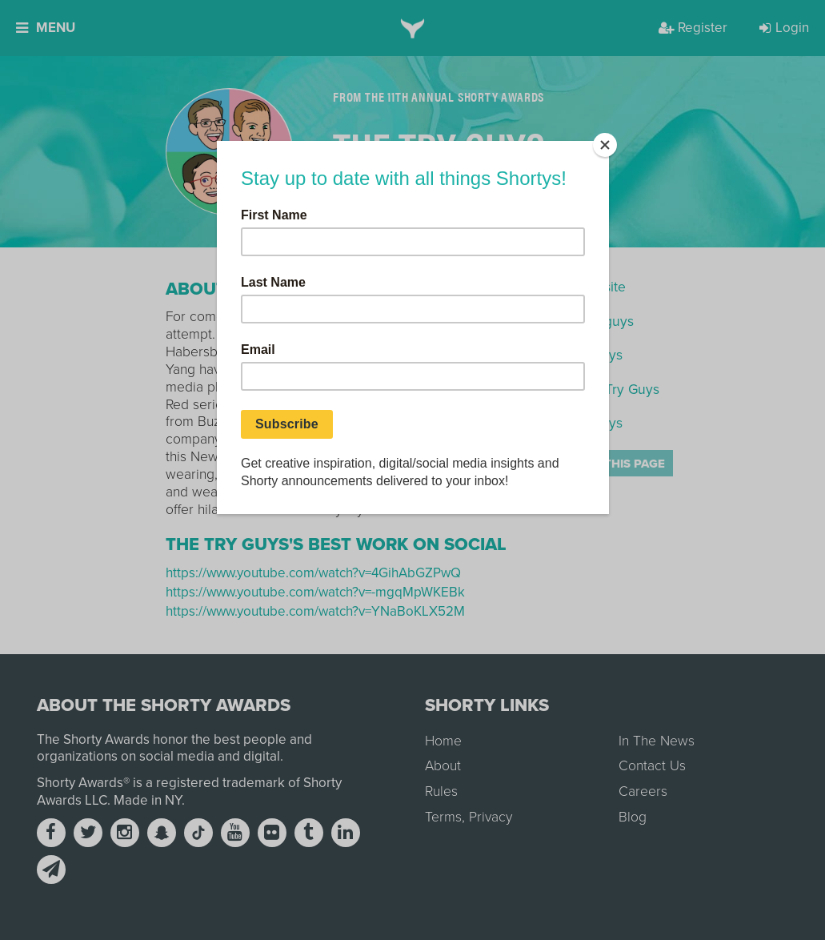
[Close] (605, 145)
